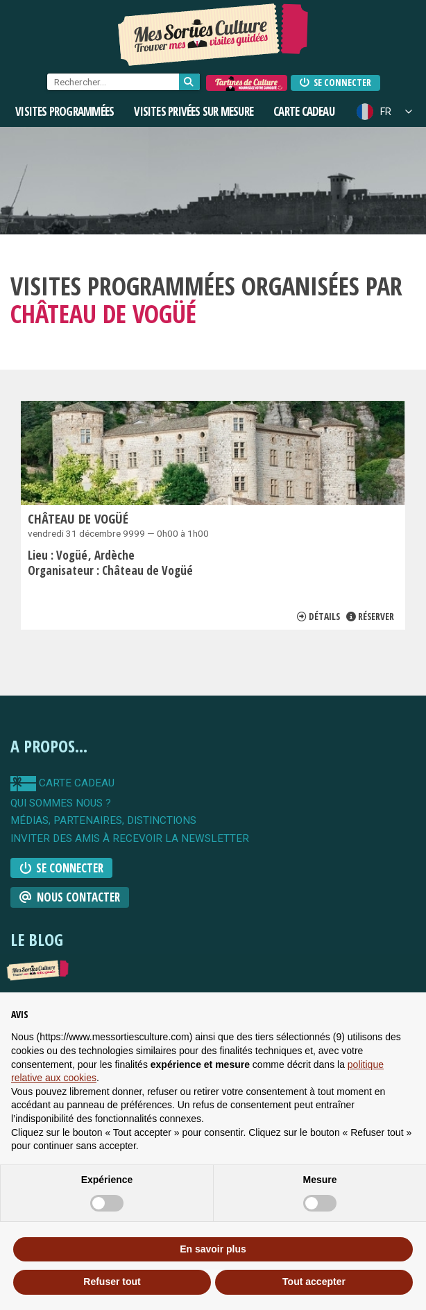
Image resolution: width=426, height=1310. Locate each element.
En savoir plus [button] (213, 1249)
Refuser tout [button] (111, 1281)
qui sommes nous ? (60, 803)
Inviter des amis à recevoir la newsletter (129, 839)
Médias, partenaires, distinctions (103, 821)
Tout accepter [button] (314, 1281)
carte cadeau (62, 783)
